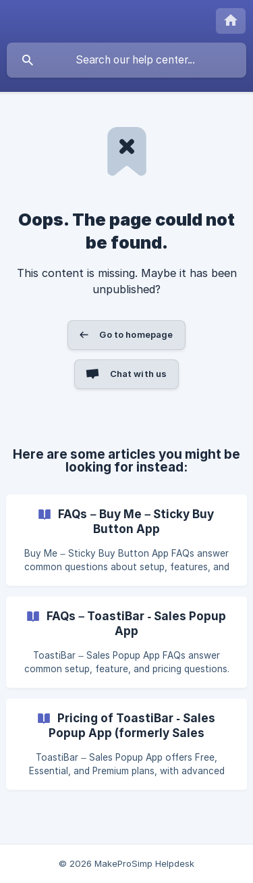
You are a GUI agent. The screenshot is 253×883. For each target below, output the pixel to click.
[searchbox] (126, 60)
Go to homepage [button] (136, 334)
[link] (126, 540)
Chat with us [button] (138, 373)
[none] (231, 21)
